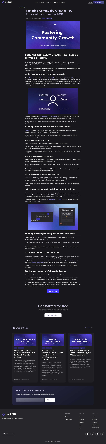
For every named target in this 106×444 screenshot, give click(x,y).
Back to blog (22, 7)
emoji (59, 199)
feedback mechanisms (37, 262)
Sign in (90, 2)
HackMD (27, 130)
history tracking (70, 261)
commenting (51, 199)
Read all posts (88, 328)
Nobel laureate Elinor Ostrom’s (48, 116)
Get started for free (53, 315)
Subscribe (50, 400)
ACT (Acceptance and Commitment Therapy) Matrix (42, 78)
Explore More (53, 291)
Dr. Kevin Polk (69, 78)
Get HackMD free (98, 2)
